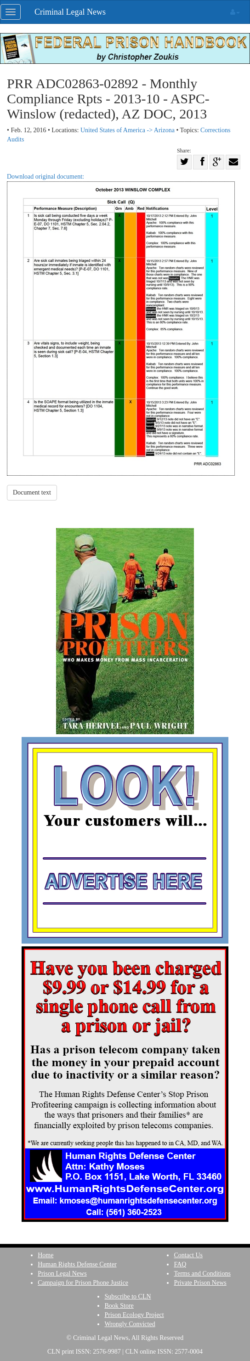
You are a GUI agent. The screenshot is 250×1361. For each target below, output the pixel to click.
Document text (32, 492)
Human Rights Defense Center (77, 1264)
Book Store (118, 1305)
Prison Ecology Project (134, 1314)
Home (45, 1255)
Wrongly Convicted (129, 1324)
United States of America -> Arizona (127, 130)
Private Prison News (200, 1282)
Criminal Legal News (70, 12)
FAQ (180, 1264)
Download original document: (121, 324)
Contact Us (188, 1255)
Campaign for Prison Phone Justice (83, 1282)
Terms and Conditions (202, 1273)
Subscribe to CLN (127, 1296)
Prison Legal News (62, 1273)
